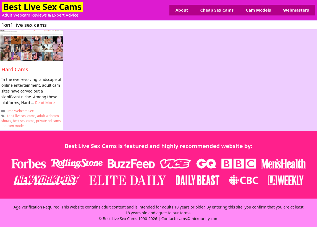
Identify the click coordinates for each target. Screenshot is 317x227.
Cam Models (258, 10)
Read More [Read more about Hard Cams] (45, 102)
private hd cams (48, 120)
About (181, 10)
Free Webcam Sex (20, 111)
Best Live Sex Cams (42, 6)
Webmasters (296, 10)
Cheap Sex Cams (217, 10)
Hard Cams (14, 69)
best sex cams (23, 120)
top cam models (13, 125)
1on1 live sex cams (21, 116)
